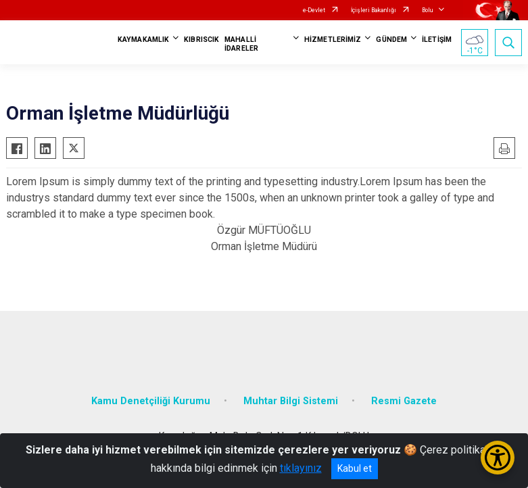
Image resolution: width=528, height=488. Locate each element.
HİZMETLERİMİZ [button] (332, 39)
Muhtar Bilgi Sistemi (290, 401)
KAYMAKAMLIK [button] (143, 39)
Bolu (427, 10)
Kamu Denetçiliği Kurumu (150, 401)
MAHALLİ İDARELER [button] (241, 44)
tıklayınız (301, 468)
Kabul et (354, 468)
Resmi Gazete (404, 401)
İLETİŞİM (437, 39)
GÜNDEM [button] (391, 39)
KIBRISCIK (201, 39)
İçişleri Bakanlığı (373, 10)
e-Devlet (314, 10)
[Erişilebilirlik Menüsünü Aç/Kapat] (497, 457)
